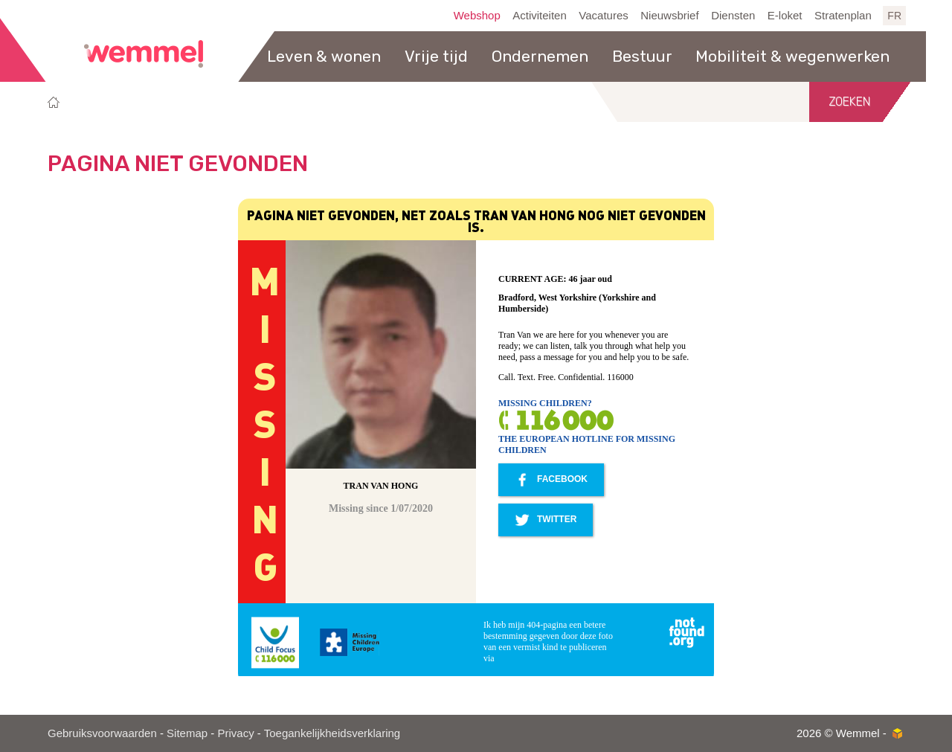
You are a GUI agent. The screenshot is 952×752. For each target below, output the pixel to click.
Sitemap (187, 733)
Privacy (235, 733)
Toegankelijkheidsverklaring (332, 733)
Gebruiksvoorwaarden (102, 733)
